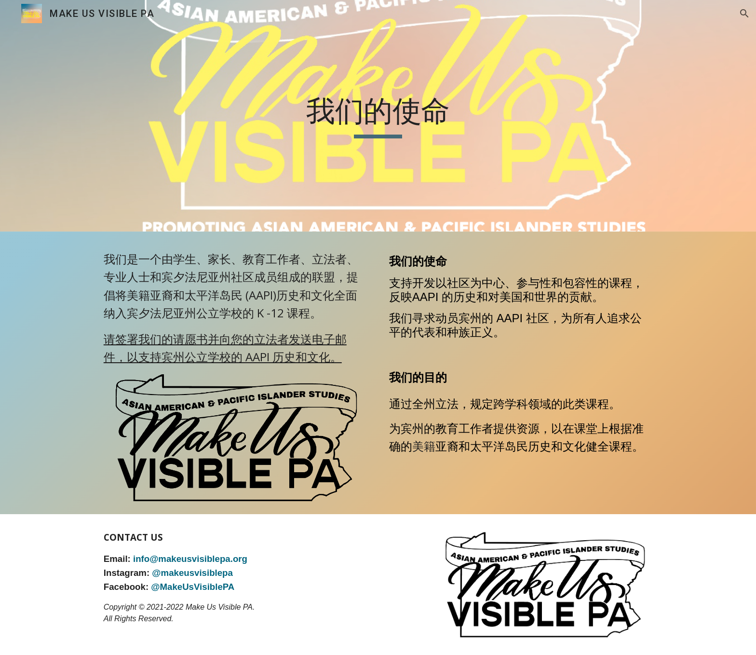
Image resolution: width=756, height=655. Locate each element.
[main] (378, 115)
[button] (744, 13)
